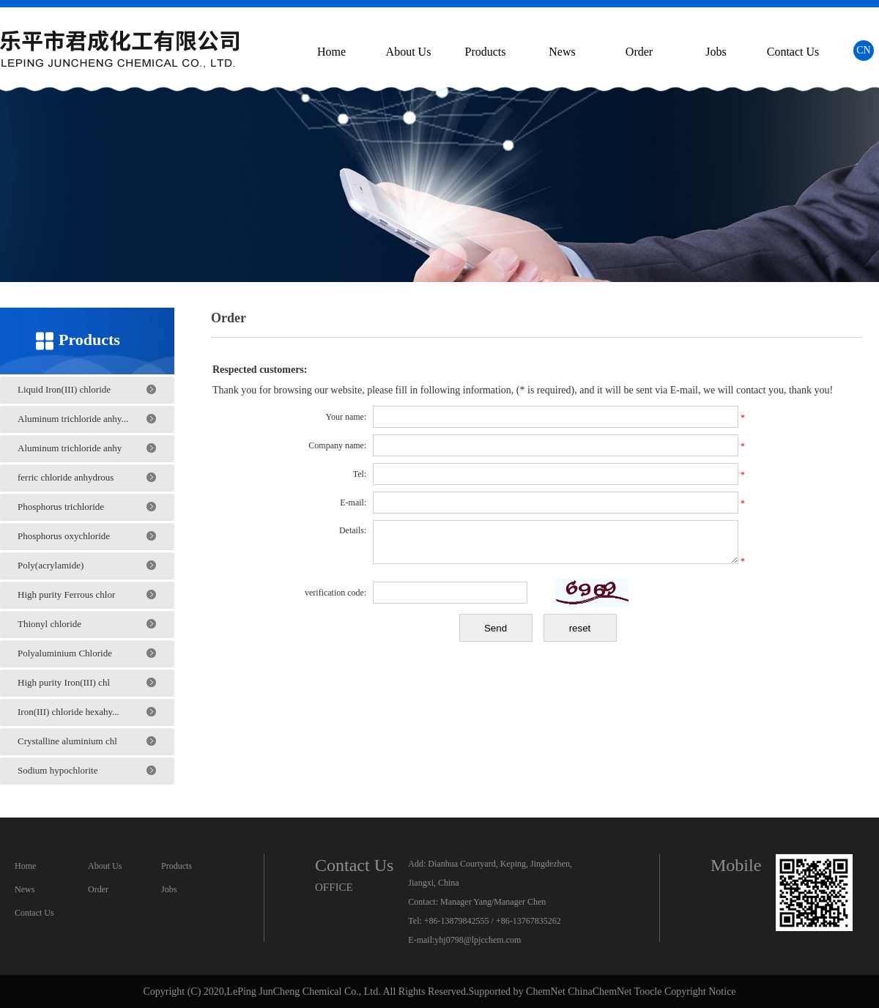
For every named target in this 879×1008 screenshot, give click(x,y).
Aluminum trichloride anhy (70, 447)
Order (639, 51)
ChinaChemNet (599, 991)
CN (863, 50)
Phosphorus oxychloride (64, 535)
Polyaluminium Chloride (65, 653)
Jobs (715, 51)
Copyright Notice (700, 991)
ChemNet (545, 991)
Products (485, 51)
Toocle (648, 991)
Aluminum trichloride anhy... (73, 418)
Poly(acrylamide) (51, 565)
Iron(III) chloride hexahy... (68, 711)
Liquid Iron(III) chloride (64, 389)
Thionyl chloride (49, 623)
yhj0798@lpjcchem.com (477, 940)
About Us (408, 51)
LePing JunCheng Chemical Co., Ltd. (303, 991)
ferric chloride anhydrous (66, 477)
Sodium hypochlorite (57, 770)
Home (331, 51)
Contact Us (793, 51)
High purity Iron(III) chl (64, 682)
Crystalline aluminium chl (67, 740)
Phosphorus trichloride (61, 506)
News (562, 51)
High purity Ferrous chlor (66, 594)
